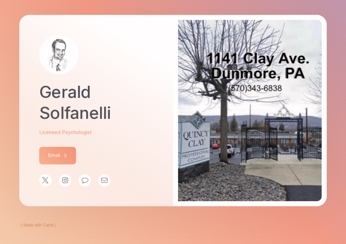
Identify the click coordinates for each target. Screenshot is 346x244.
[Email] (103, 180)
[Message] (84, 180)
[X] (45, 180)
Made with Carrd (38, 225)
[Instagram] (65, 180)
